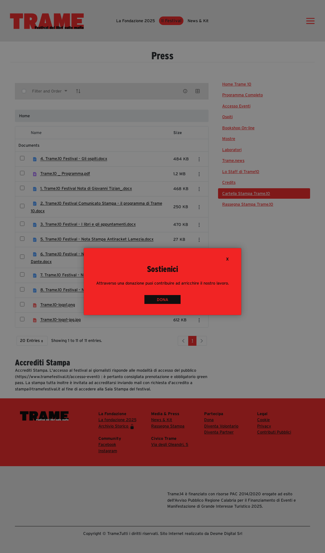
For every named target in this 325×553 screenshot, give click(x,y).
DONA (162, 299)
